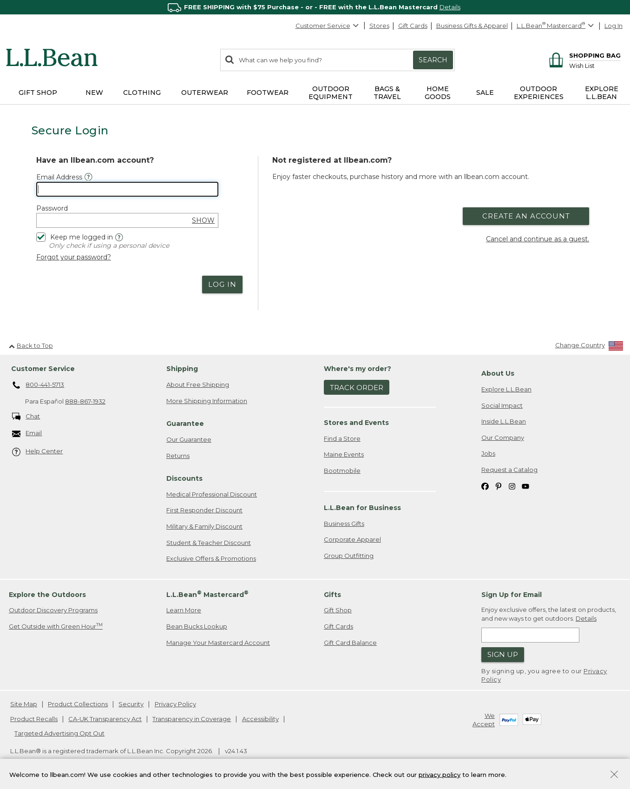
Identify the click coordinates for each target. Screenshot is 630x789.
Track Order (356, 387)
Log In (613, 25)
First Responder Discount (204, 510)
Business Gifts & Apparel (472, 25)
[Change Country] (589, 347)
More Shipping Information (206, 400)
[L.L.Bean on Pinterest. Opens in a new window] (498, 485)
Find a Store (342, 438)
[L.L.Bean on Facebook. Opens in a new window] (485, 485)
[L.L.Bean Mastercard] (556, 26)
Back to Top (31, 345)
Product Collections (78, 704)
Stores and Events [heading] (356, 422)
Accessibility (260, 719)
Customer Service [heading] (43, 369)
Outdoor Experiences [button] (539, 93)
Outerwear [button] (204, 92)
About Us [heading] (497, 373)
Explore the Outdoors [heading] (47, 594)
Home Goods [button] (438, 93)
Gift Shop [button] (38, 92)
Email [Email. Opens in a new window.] (27, 433)
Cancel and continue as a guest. (537, 239)
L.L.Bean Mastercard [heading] (207, 594)
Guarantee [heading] (185, 423)
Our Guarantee (188, 439)
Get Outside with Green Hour (56, 626)
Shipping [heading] (182, 369)
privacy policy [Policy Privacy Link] (439, 774)
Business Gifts (344, 523)
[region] (315, 7)
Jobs (488, 453)
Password (52, 208)
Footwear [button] (268, 92)
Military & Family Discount (204, 526)
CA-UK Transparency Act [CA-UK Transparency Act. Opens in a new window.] (105, 719)
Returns (178, 455)
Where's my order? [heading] (357, 369)
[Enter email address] (530, 635)
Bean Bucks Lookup (196, 626)
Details (450, 7)
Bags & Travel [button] (387, 93)
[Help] (119, 237)
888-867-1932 (85, 401)
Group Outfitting (349, 555)
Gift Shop (338, 610)
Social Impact (502, 405)
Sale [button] (485, 92)
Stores (379, 25)
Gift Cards (412, 25)
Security (131, 704)
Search (433, 60)
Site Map (23, 704)
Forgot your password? (73, 257)
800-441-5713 (38, 385)
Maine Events (344, 454)
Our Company (502, 437)
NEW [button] (94, 92)
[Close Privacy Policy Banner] (614, 775)
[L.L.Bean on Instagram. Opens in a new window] (512, 485)
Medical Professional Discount (211, 494)
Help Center (37, 451)
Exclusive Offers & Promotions (211, 558)
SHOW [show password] (203, 220)
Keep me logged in (74, 236)
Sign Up (502, 654)
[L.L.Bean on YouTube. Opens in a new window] (525, 485)
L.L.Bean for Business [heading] (362, 508)
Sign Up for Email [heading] (511, 594)
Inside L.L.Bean (503, 421)
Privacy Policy (175, 704)
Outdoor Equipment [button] (330, 93)
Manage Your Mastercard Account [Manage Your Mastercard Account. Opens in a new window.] (218, 642)
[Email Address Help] (88, 177)
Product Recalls (34, 719)
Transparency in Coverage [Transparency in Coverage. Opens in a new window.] (191, 719)
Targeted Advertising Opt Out (59, 733)
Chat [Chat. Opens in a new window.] (26, 416)
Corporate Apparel (352, 539)
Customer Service (327, 25)
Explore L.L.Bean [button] (601, 93)
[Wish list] (595, 65)
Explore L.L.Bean (506, 389)
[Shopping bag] (583, 55)
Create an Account (526, 216)
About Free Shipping (197, 384)
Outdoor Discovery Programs (53, 610)
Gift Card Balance (350, 642)
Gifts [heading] (332, 594)
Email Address (59, 177)
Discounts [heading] (184, 478)
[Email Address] (127, 189)
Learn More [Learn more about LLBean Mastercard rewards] (183, 610)
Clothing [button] (142, 92)
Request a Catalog (509, 469)
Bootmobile (342, 470)
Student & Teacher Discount (208, 542)
